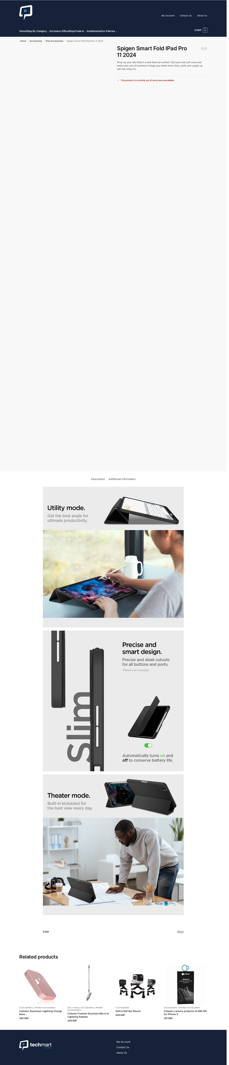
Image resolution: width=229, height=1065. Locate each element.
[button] (200, 30)
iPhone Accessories (45, 1006)
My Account (168, 15)
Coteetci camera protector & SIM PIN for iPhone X (185, 1011)
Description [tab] (98, 477)
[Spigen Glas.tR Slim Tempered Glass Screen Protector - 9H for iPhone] (202, 46)
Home (23, 39)
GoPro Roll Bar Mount (128, 1009)
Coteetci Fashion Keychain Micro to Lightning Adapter (88, 1013)
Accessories (36, 39)
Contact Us (186, 15)
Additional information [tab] (122, 477)
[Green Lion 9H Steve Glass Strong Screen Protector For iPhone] (205, 46)
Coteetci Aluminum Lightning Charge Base (40, 1011)
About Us (202, 15)
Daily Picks (73, 1006)
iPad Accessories (54, 39)
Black (180, 929)
